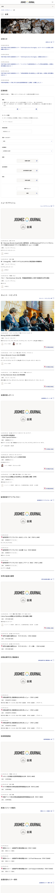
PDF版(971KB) (49, 469)
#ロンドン (38, 360)
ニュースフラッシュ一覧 (46, 206)
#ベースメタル (6, 442)
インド (14, 352)
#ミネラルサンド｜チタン (33, 380)
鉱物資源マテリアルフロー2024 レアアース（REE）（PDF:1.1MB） (22, 563)
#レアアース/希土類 (32, 340)
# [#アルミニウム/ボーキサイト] (42, 340)
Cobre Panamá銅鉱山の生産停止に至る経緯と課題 (16, 616)
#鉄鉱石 (40, 340)
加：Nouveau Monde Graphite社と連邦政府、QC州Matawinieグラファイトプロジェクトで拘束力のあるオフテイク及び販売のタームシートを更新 (27, 244)
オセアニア (20, 433)
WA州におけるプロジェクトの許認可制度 (13, 457)
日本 (20, 352)
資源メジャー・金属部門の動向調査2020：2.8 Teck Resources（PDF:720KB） (26, 858)
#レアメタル (9, 542)
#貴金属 (15, 442)
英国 (25, 372)
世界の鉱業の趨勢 (9, 619)
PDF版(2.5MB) (49, 449)
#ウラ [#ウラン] (42, 442)
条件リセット (27, 188)
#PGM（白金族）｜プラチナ (34, 702)
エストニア (29, 372)
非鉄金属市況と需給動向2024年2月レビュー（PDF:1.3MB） (20, 723)
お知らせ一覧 (49, 42)
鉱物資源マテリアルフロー (11, 540)
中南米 (10, 275)
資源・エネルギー (6, 137)
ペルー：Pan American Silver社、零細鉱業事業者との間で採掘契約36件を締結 (25, 278)
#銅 (2, 340)
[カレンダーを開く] (17, 109)
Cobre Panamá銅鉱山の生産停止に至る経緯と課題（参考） (19, 477)
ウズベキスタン (16, 633)
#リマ (4, 283)
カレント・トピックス (10, 338)
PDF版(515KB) (49, 367)
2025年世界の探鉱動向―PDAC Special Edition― (9, 436)
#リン (26, 340)
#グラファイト (4, 250)
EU (18, 372)
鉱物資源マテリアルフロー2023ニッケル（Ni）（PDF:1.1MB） (21, 537)
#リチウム (3, 267)
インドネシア (16, 333)
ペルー (14, 275)
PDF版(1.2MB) (49, 628)
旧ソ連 (10, 433)
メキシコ (15, 774)
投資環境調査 (8, 779)
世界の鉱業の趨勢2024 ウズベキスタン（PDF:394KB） (19, 636)
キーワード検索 (5, 115)
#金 (2, 283)
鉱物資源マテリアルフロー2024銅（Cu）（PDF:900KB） (19, 550)
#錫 (25, 380)
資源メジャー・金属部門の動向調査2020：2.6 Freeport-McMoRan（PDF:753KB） (27, 869)
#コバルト (5, 340)
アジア (10, 333)
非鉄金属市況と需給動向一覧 (45, 660)
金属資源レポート (9, 440)
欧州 (16, 372)
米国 (13, 259)
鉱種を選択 (27, 160)
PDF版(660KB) (49, 489)
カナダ (13, 240)
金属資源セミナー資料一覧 (45, 882)
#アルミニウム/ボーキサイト (28, 360)
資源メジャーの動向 (9, 851)
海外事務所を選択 (27, 170)
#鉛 (4, 702)
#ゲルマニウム (15, 380)
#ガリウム (8, 380)
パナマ (22, 474)
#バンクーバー (11, 250)
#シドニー (7, 462)
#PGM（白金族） (22, 702)
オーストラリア (27, 433)
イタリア (22, 372)
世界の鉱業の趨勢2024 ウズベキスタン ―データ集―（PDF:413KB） (23, 646)
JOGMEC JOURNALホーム (6, 10)
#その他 (3, 462)
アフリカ (24, 333)
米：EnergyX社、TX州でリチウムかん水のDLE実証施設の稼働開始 (21, 261)
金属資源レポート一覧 (46, 398)
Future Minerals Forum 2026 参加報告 (13, 355)
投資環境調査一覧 (48, 739)
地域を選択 (27, 180)
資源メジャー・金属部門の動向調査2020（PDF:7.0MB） (19, 848)
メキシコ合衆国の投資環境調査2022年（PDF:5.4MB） (18, 776)
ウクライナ (15, 433)
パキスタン (23, 352)
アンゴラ (28, 333)
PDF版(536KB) (49, 387)
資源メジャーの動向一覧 (46, 811)
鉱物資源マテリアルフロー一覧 (44, 500)
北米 (10, 240)
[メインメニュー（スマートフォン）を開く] (52, 2)
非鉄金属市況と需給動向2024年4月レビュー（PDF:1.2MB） (20, 697)
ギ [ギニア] (31, 333)
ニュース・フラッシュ (10, 247)
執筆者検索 (4, 127)
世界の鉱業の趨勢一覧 (46, 579)
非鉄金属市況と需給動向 (10, 700)
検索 (27, 193)
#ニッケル (11, 340)
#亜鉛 (4, 380)
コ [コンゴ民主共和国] (31, 352)
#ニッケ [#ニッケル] (42, 380)
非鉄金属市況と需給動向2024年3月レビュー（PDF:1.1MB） (20, 710)
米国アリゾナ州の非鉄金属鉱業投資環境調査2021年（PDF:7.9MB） (22, 797)
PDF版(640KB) (49, 347)
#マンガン (16, 340)
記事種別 (4, 147)
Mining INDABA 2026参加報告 (10, 335)
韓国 (14, 474)
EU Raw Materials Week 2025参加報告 (13, 375)
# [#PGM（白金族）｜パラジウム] (41, 702)
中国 (20, 333)
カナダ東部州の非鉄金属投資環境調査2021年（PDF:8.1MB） (20, 787)
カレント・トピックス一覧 (45, 298)
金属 (2, 6)
